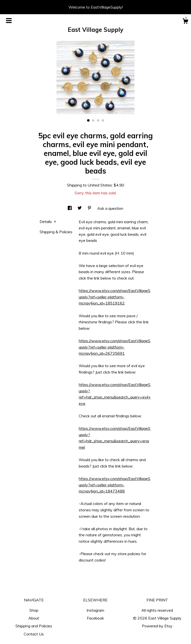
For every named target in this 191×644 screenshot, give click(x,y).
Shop (33, 610)
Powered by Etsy (157, 625)
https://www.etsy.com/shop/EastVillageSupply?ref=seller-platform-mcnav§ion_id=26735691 (114, 347)
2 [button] (93, 120)
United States (100, 185)
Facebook (95, 618)
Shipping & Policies (56, 231)
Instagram (95, 610)
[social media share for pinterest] (90, 208)
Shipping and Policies (33, 625)
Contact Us (34, 634)
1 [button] (88, 120)
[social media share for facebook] (70, 208)
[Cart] (185, 21)
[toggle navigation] (9, 20)
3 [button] (98, 120)
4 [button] (103, 120)
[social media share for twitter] (80, 208)
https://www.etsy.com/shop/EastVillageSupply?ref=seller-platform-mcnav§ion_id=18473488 (114, 484)
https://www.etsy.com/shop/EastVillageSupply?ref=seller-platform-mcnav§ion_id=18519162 (114, 296)
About (33, 618)
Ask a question (110, 208)
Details (48, 221)
